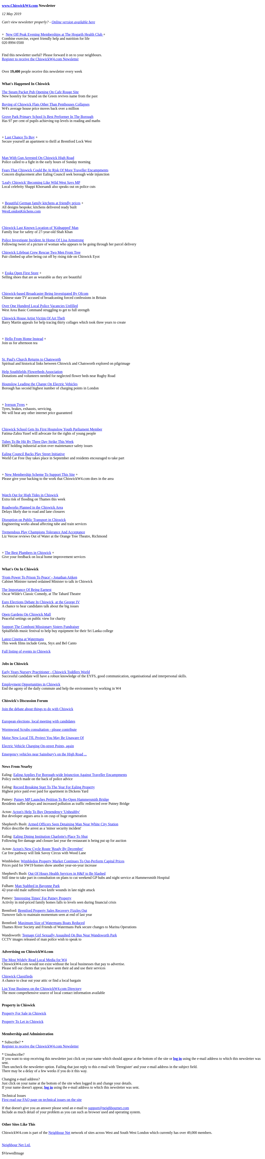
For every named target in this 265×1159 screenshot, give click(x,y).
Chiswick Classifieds (17, 976)
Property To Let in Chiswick (22, 1021)
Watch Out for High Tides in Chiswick (30, 495)
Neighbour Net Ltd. (16, 1145)
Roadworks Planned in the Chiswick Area (32, 507)
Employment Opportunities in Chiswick (31, 684)
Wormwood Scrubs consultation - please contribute (39, 729)
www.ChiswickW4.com (20, 6)
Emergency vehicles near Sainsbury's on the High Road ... (44, 754)
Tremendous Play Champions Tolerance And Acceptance (43, 532)
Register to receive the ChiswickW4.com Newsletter (40, 59)
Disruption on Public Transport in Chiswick (34, 520)
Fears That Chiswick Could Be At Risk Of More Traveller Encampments (55, 170)
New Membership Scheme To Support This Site (40, 474)
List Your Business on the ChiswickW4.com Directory (41, 989)
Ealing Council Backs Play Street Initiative (33, 454)
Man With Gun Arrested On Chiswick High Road (38, 158)
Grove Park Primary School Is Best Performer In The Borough (47, 117)
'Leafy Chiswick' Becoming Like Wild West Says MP (41, 182)
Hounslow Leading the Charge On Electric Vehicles (40, 384)
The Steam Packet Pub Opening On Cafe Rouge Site (40, 92)
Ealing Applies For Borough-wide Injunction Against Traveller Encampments (70, 775)
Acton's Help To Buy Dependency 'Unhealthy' (46, 812)
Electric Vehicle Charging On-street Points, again (38, 746)
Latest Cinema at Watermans (23, 639)
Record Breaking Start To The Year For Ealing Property (54, 787)
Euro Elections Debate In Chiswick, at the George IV (41, 602)
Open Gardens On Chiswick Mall (26, 614)
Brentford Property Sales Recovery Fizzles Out (52, 910)
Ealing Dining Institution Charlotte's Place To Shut (50, 836)
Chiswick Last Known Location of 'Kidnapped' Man (40, 228)
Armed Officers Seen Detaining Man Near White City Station (73, 824)
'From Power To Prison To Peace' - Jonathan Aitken (39, 577)
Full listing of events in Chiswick (26, 651)
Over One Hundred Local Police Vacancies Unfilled (40, 306)
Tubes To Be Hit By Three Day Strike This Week (38, 442)
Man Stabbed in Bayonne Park (37, 886)
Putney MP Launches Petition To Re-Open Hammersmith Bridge (61, 799)
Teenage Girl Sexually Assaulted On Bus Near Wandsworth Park (69, 935)
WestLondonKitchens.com (21, 211)
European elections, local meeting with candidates (38, 721)
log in (177, 1059)
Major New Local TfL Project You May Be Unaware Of (43, 738)
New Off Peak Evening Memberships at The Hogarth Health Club (54, 34)
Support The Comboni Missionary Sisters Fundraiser (40, 627)
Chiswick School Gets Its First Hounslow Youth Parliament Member (52, 429)
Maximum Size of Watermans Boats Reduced (51, 923)
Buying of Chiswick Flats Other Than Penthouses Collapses (45, 104)
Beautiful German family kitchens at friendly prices (43, 203)
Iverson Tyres (15, 405)
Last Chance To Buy (20, 137)
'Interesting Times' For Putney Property (42, 898)
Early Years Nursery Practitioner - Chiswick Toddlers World (46, 672)
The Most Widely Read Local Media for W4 (34, 960)
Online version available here (73, 22)
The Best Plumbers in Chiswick (28, 553)
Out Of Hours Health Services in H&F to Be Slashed (66, 873)
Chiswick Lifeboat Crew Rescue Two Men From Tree (41, 252)
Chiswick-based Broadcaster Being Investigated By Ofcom (45, 293)
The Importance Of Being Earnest (26, 590)
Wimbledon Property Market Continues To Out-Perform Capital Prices (72, 861)
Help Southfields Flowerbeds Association (32, 372)
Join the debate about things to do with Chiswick (37, 709)
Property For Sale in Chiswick (24, 1013)
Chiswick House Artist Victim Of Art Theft (33, 318)
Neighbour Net (59, 1133)
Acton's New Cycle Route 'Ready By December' (48, 849)
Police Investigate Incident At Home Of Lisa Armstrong (43, 240)
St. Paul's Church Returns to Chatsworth (31, 359)
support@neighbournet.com (108, 1108)
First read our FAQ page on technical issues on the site (42, 1100)
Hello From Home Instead (24, 339)
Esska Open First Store (21, 273)
